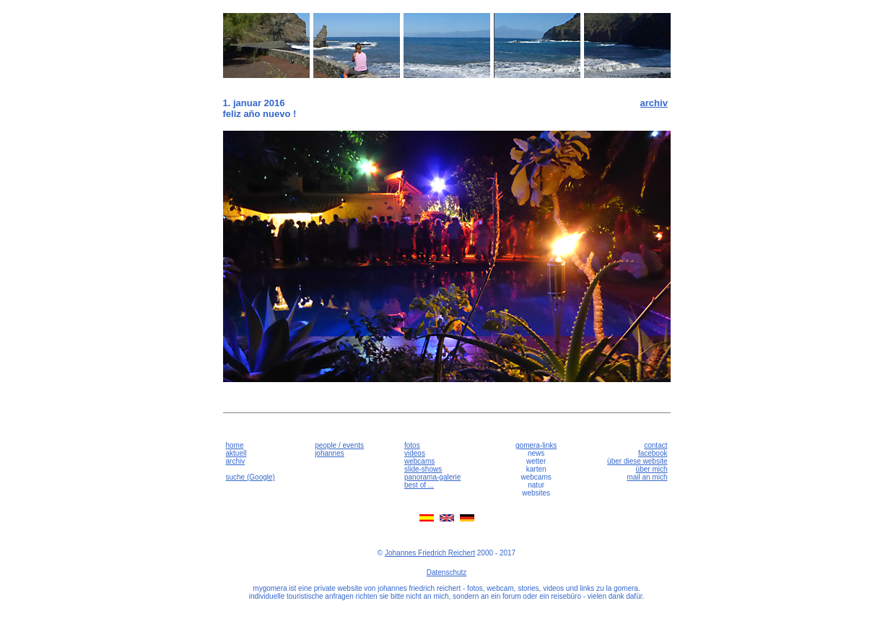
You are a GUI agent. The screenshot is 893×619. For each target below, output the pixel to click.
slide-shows (423, 469)
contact (655, 445)
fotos (412, 445)
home (235, 445)
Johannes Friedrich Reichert (430, 553)
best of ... (419, 485)
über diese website (637, 461)
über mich (652, 469)
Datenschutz (447, 572)
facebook (653, 453)
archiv (654, 103)
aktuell (236, 453)
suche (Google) (250, 477)
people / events (339, 445)
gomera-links (536, 445)
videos (414, 453)
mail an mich (647, 477)
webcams (419, 461)
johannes (329, 453)
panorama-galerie (432, 477)
